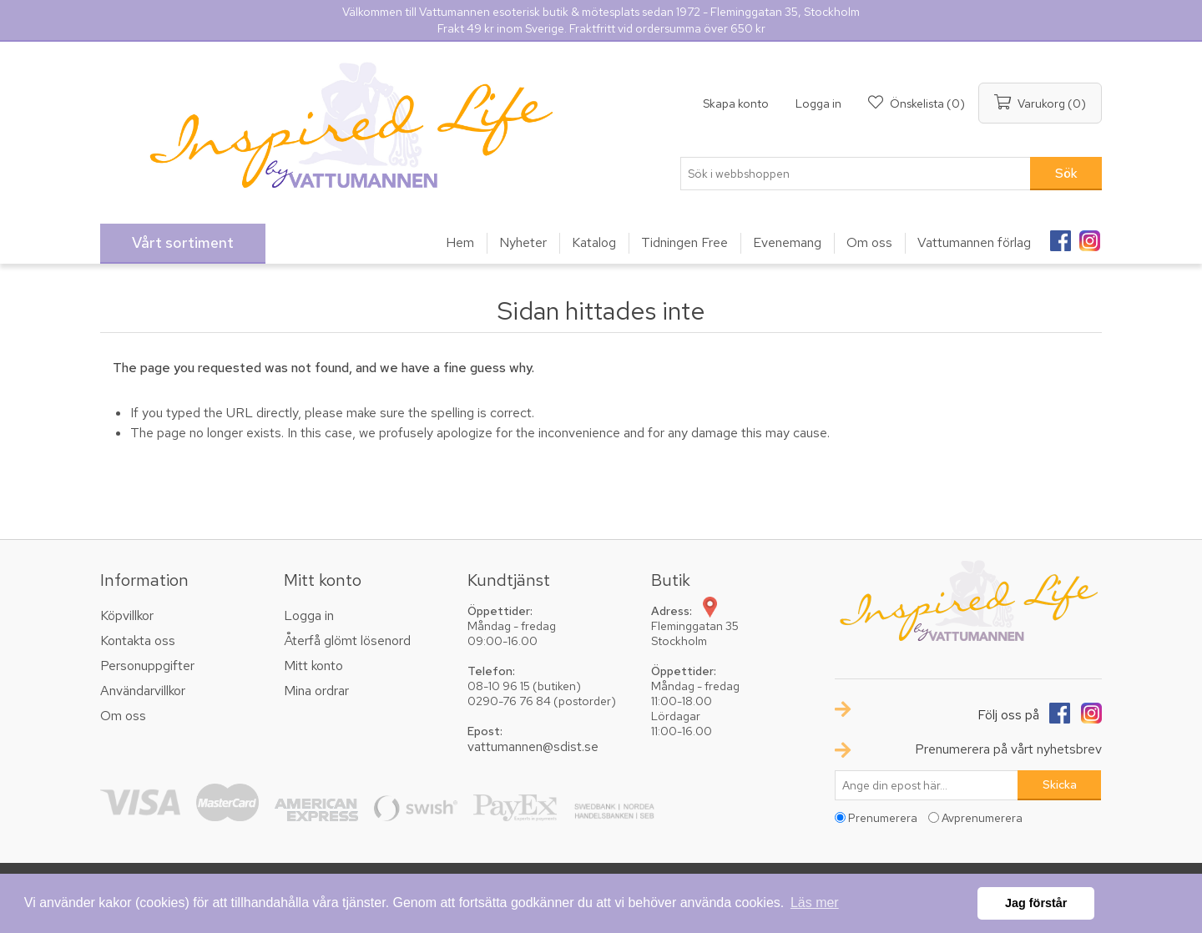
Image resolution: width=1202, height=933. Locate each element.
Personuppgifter (147, 665)
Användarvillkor (142, 690)
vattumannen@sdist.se (532, 746)
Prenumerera (882, 817)
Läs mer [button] (814, 902)
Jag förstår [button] (1036, 903)
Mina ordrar (316, 690)
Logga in (818, 103)
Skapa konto (736, 103)
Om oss (123, 715)
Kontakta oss (137, 640)
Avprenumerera (982, 817)
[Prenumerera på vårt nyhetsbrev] (926, 785)
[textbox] (855, 173)
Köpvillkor (127, 615)
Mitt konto (313, 665)
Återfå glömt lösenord (347, 640)
